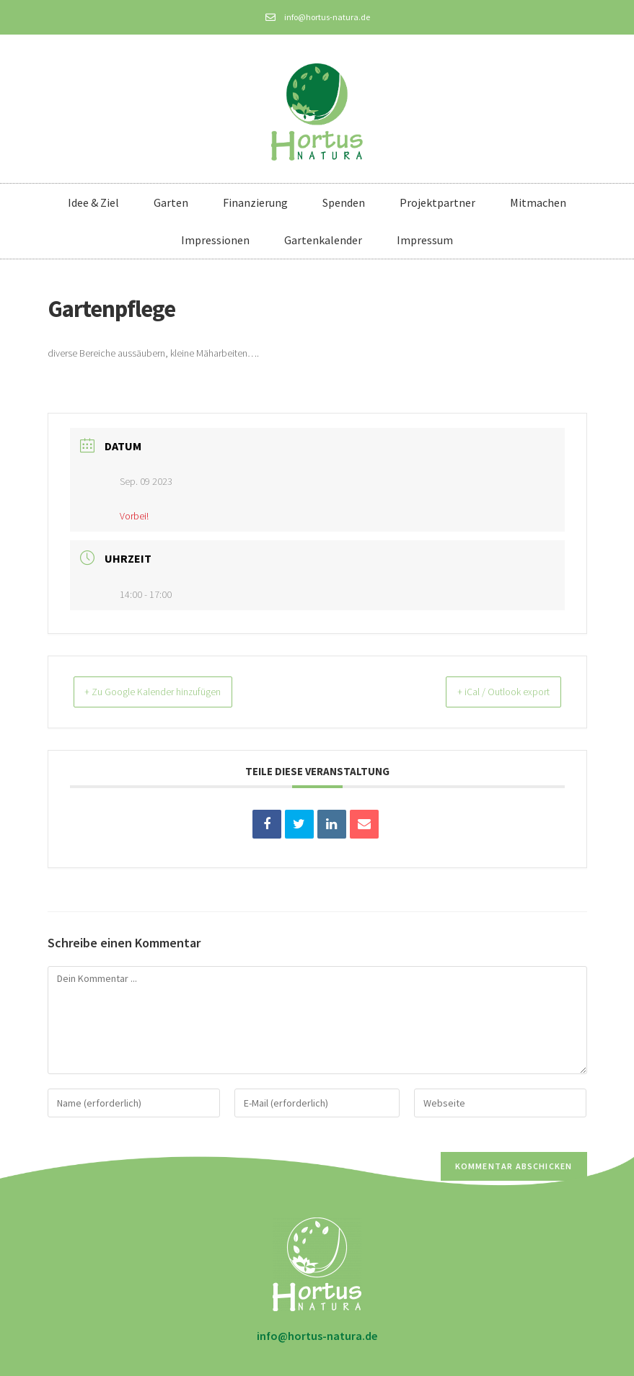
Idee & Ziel (93, 202)
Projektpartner (437, 202)
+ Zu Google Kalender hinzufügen (167, 691)
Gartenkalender (323, 240)
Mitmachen (538, 202)
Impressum (425, 240)
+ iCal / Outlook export (491, 691)
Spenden (343, 202)
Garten (171, 202)
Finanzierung (255, 202)
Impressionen (215, 240)
